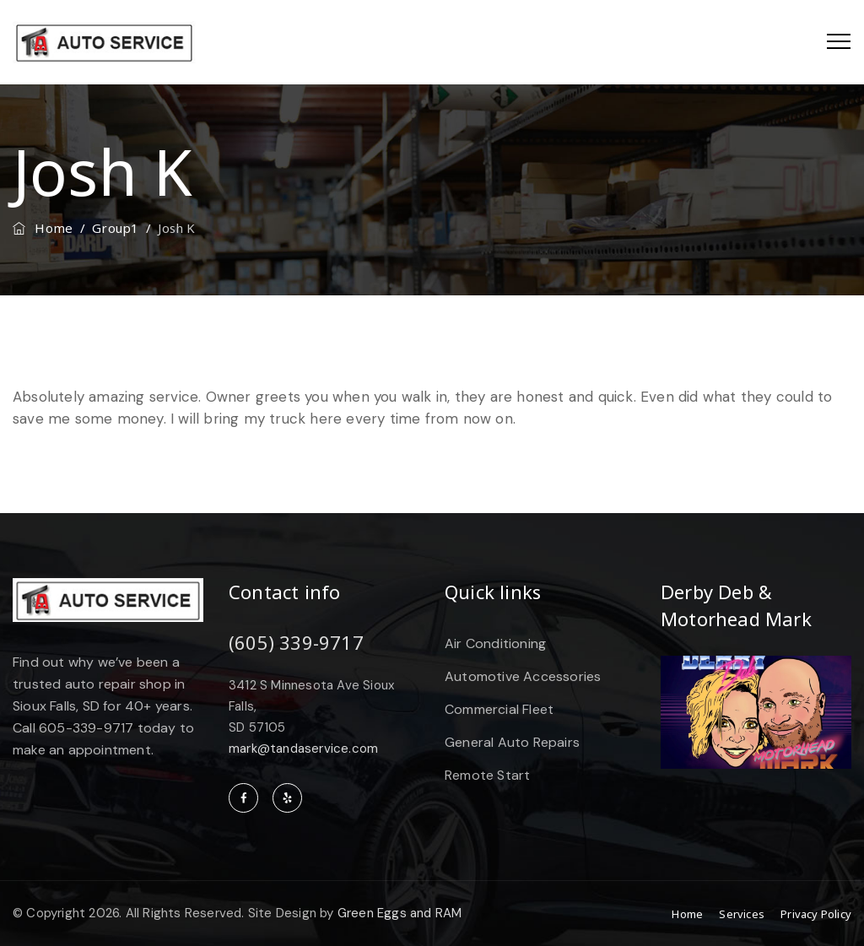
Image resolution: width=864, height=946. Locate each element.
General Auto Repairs (512, 742)
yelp (287, 798)
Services (741, 914)
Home (43, 227)
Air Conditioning (495, 643)
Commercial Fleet (499, 709)
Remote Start (487, 775)
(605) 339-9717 (296, 642)
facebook (243, 798)
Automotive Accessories (523, 676)
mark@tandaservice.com (303, 748)
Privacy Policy (815, 914)
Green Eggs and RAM (400, 913)
